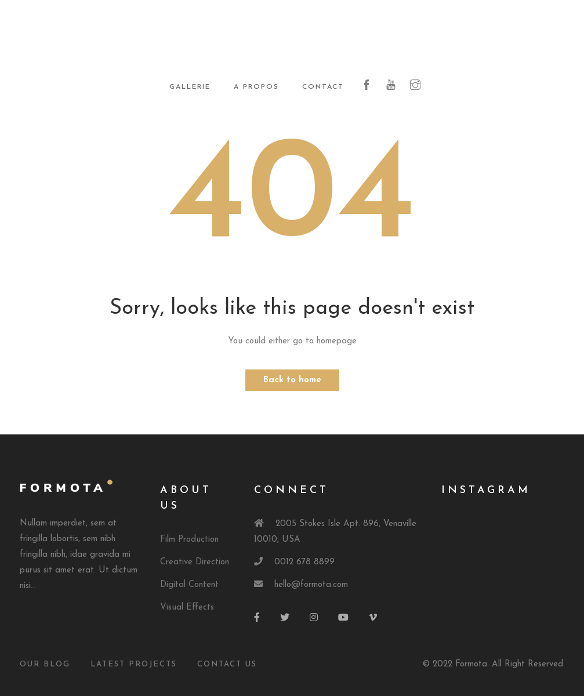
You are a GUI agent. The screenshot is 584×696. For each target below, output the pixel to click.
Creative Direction (194, 562)
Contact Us (227, 664)
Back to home (292, 380)
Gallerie (190, 87)
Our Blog (45, 664)
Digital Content (189, 585)
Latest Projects (133, 664)
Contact (323, 87)
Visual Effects (187, 607)
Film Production (189, 539)
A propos (256, 87)
